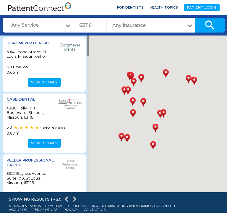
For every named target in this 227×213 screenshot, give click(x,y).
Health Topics (164, 7)
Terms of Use (45, 210)
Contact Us (95, 210)
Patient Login (201, 7)
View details (43, 82)
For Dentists (130, 7)
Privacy (71, 210)
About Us (18, 210)
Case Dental (21, 99)
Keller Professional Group (22, 165)
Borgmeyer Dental (28, 43)
